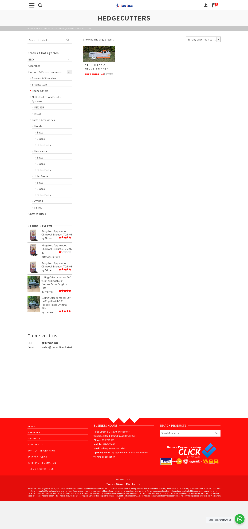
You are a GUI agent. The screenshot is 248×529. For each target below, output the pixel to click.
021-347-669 (109, 444)
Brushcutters (40, 84)
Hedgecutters (40, 90)
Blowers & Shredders (44, 78)
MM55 (37, 113)
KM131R (39, 107)
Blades (41, 138)
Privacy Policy (37, 456)
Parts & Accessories (43, 120)
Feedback (34, 432)
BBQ (31, 59)
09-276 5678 (108, 440)
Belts (40, 132)
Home (31, 426)
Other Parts (44, 145)
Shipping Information (42, 462)
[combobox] (203, 39)
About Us (34, 438)
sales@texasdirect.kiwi (57, 347)
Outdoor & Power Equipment (45, 72)
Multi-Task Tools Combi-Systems (46, 99)
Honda (38, 126)
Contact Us (35, 444)
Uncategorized (37, 213)
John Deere (41, 176)
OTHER (38, 201)
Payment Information (42, 450)
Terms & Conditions (41, 468)
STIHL (38, 207)
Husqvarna (40, 151)
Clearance (34, 65)
